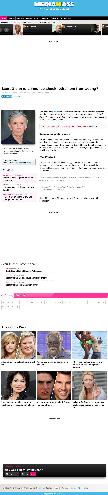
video (29, 162)
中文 (67, 9)
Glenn (55, 112)
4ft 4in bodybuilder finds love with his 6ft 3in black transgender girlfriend (88, 365)
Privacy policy (83, 488)
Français (17, 96)
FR (51, 9)
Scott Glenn (28, 22)
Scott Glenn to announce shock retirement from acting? (49, 89)
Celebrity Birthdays (52, 18)
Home (3, 18)
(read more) (92, 126)
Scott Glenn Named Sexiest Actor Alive (24, 271)
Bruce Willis (71, 27)
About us (42, 488)
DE (57, 9)
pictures (19, 162)
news (13, 162)
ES (54, 9)
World (29, 18)
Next (6, 30)
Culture (20, 18)
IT (60, 9)
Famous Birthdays (13, 466)
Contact (68, 18)
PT (64, 9)
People (11, 18)
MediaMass (5, 22)
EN (47, 9)
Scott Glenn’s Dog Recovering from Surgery (26, 278)
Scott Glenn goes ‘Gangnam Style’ (22, 285)
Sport (37, 18)
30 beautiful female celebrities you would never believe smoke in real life (88, 405)
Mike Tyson (31, 27)
